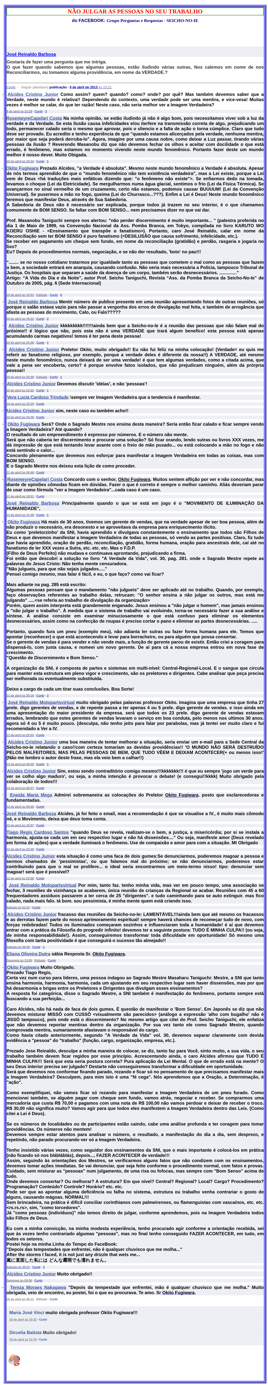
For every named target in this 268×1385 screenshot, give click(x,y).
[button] (43, 1320)
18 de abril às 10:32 (23, 1319)
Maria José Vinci (26, 1312)
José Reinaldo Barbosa (31, 54)
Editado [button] (41, 1299)
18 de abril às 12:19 (23, 1339)
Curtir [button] (54, 1299)
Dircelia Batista (25, 1332)
